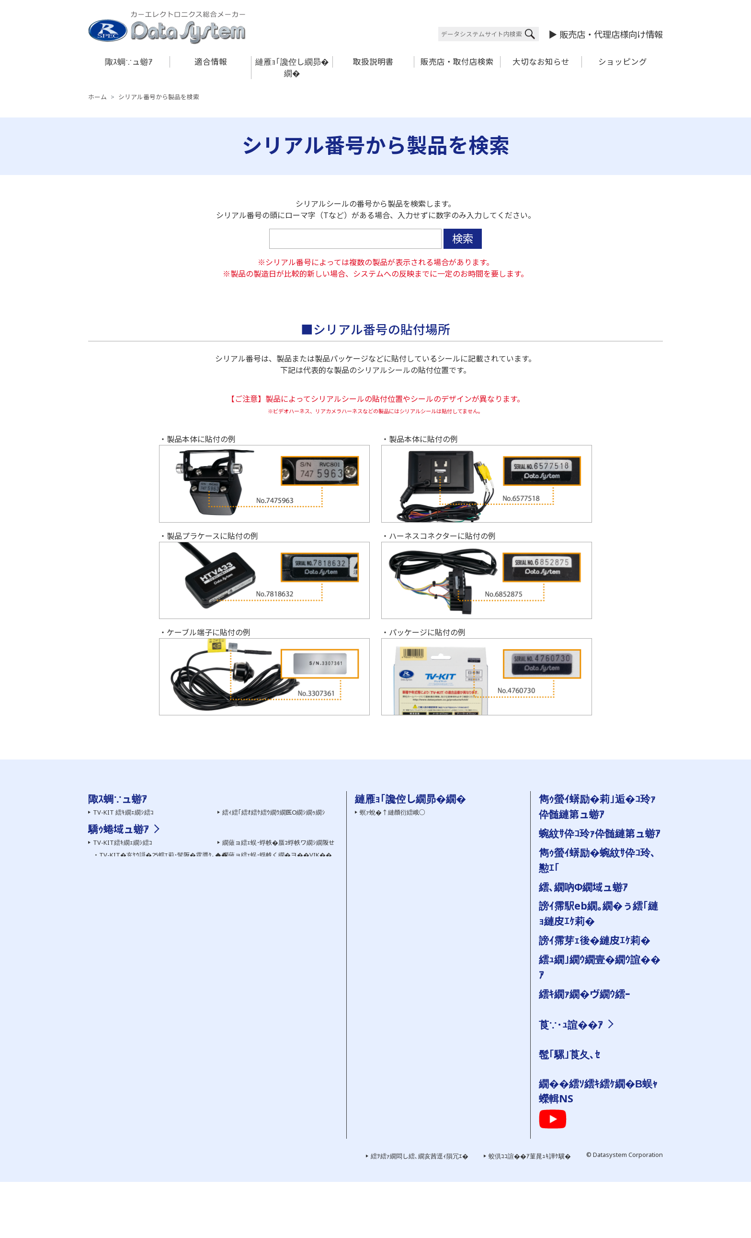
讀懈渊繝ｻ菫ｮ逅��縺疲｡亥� (402, 970)
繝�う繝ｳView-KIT (120, 1043)
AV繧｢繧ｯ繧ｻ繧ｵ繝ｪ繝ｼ (125, 861)
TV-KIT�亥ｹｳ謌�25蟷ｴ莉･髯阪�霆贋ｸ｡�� (163, 962)
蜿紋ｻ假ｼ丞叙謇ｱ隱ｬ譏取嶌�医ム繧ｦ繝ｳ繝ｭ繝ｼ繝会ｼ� (437, 861)
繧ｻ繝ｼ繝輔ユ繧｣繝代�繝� (132, 886)
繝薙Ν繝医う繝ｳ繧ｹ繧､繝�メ (134, 1018)
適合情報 (210, 61)
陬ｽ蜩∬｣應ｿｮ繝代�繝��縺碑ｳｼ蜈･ (411, 995)
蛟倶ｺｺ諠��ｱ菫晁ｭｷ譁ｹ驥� (530, 1212)
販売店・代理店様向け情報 (611, 34)
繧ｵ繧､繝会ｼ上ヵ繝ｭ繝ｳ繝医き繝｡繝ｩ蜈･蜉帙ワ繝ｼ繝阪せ (173, 1067)
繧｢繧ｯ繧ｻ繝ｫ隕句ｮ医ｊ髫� (132, 1079)
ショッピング (622, 61)
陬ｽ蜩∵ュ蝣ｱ (129, 61)
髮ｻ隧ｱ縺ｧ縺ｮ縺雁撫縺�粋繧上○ (407, 922)
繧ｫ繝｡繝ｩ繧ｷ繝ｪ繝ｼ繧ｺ (126, 824)
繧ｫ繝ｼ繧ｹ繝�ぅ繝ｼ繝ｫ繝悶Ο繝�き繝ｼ (149, 1092)
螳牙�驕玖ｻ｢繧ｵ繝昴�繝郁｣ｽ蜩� (142, 873)
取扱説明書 (373, 61)
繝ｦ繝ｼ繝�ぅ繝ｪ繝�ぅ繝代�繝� (141, 898)
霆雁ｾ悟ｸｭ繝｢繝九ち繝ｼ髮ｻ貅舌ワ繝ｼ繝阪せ (290, 1096)
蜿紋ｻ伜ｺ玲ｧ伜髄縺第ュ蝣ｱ (599, 833)
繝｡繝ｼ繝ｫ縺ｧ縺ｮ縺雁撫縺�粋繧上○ (412, 909)
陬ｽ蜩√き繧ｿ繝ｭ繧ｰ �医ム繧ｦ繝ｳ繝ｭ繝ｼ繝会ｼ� (427, 873)
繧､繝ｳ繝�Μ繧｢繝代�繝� (261, 836)
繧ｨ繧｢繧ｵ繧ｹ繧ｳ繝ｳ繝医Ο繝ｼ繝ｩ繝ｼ (274, 812)
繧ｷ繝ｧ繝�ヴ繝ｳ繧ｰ (584, 994)
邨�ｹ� (613, 1038)
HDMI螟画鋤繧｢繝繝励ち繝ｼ (264, 973)
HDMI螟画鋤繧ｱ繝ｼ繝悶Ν (257, 986)
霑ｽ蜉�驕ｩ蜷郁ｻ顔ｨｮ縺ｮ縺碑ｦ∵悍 (409, 946)
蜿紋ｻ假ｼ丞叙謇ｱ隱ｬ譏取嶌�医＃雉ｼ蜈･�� (422, 982)
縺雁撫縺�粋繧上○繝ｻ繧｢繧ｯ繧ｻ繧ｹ (596, 1050)
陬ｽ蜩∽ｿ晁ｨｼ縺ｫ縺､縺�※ (397, 1031)
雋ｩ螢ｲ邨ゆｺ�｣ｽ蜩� (252, 1109)
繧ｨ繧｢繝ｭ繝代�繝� (252, 824)
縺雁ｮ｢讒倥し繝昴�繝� (292, 67)
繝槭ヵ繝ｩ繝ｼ (247, 1047)
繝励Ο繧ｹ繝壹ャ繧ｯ (571, 1101)
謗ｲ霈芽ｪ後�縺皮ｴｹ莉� (594, 940)
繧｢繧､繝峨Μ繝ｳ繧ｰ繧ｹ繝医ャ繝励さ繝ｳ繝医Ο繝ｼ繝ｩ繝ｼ (172, 1104)
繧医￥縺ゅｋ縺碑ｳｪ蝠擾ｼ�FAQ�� (411, 836)
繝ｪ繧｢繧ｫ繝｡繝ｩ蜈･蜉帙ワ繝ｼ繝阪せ (145, 1055)
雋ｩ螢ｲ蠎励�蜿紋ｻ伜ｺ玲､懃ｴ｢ (402, 886)
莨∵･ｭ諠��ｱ (571, 1024)
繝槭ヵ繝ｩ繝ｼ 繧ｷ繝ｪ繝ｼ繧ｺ (261, 861)
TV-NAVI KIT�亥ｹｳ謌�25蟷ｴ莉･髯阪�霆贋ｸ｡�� (171, 986)
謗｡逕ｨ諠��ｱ (564, 1062)
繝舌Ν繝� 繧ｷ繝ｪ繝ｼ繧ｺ (256, 849)
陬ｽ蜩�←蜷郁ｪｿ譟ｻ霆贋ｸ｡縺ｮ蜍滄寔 (412, 934)
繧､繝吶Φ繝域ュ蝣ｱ (583, 887)
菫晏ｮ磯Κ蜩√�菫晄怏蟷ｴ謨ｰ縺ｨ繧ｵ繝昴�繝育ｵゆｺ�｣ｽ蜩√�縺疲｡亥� (459, 1018)
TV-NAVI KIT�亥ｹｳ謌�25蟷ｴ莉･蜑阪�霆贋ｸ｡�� (171, 998)
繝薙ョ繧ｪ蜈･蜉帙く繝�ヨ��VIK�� (277, 962)
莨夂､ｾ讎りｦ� (564, 1038)
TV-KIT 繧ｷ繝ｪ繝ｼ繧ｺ (123, 812)
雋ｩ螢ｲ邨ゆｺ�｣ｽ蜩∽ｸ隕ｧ (260, 886)
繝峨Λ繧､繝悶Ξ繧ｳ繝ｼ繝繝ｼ (134, 910)
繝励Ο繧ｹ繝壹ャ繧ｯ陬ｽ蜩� (260, 873)
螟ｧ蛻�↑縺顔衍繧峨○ (392, 812)
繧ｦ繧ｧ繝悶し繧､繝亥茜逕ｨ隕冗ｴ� (419, 1212)
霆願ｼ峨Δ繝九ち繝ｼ (120, 849)
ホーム (97, 97)
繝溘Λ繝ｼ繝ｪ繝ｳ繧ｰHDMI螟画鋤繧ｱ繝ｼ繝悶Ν (285, 998)
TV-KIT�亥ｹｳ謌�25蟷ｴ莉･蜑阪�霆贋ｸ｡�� (163, 973)
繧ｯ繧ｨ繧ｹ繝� (564, 1114)
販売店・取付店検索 (457, 61)
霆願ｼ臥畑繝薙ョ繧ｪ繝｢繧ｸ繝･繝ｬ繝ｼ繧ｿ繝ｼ (290, 1084)
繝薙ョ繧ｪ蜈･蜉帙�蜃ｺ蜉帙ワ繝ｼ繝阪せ (278, 949)
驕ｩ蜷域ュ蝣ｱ (118, 936)
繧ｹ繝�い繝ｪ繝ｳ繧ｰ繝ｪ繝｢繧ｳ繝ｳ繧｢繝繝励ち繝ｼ (300, 1072)
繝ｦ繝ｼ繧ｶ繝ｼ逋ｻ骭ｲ (388, 824)
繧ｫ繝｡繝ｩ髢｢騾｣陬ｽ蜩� (128, 836)
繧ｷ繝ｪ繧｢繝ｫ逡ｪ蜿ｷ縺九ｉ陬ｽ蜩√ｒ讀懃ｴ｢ (420, 849)
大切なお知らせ (540, 61)
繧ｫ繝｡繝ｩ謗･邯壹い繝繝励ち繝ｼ (141, 1031)
